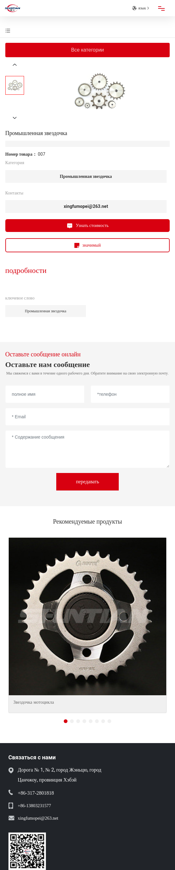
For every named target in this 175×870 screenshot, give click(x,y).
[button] (66, 721)
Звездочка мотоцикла (33, 702)
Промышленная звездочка (86, 176)
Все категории (87, 50)
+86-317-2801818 (36, 793)
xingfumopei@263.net (86, 206)
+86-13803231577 (34, 805)
